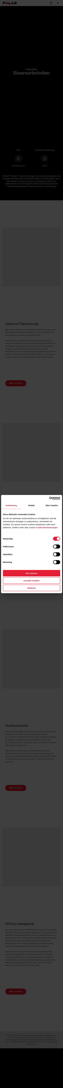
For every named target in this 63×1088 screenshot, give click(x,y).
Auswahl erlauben (31, 580)
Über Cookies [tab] (52, 505)
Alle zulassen (31, 573)
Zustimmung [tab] (11, 505)
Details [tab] (31, 505)
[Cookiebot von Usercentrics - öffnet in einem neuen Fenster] (49, 498)
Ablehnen (31, 588)
